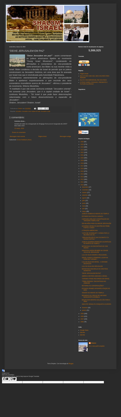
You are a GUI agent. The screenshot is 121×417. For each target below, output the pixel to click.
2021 (82, 155)
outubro (84, 192)
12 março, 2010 (19, 128)
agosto (84, 198)
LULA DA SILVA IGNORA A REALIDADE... (95, 255)
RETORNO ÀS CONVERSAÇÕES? (93, 286)
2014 (82, 174)
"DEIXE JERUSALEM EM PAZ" (91, 273)
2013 (82, 177)
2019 (82, 160)
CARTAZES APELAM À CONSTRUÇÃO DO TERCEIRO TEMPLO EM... (95, 220)
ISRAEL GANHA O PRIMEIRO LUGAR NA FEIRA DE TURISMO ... (95, 258)
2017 (82, 166)
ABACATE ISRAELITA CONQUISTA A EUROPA (96, 304)
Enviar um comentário (19, 132)
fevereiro (85, 307)
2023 (82, 150)
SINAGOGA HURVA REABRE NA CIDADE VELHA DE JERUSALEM (95, 251)
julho (84, 200)
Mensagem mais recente (17, 136)
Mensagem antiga (65, 136)
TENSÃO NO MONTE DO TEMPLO (93, 293)
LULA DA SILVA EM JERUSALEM (92, 266)
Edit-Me (82, 332)
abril (83, 208)
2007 (82, 319)
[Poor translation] (13, 379)
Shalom (93, 343)
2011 (82, 182)
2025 (82, 144)
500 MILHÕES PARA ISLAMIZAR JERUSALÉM (96, 223)
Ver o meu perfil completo (97, 346)
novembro (85, 190)
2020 (82, 158)
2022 (82, 152)
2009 (82, 313)
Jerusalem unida (45, 111)
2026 (82, 142)
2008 (82, 316)
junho (84, 203)
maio (84, 206)
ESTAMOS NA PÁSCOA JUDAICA (92, 216)
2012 (82, 179)
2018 (82, 163)
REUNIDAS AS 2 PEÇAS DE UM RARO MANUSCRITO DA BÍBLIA (94, 296)
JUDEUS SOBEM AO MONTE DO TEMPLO (95, 213)
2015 (82, 171)
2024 (82, 147)
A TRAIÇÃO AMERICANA (90, 230)
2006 (82, 322)
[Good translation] (5, 379)
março (84, 211)
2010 (82, 185)
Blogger (71, 363)
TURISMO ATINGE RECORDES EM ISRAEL (95, 279)
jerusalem (18, 111)
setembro (85, 195)
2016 (82, 168)
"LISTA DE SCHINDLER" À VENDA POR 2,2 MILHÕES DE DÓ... (95, 234)
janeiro (84, 310)
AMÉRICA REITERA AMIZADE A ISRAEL (94, 276)
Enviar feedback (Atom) (24, 140)
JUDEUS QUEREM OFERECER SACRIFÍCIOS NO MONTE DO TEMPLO (96, 242)
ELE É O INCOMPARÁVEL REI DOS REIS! (93, 80)
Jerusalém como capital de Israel (31, 111)
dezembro (85, 187)
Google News (84, 330)
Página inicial (42, 136)
